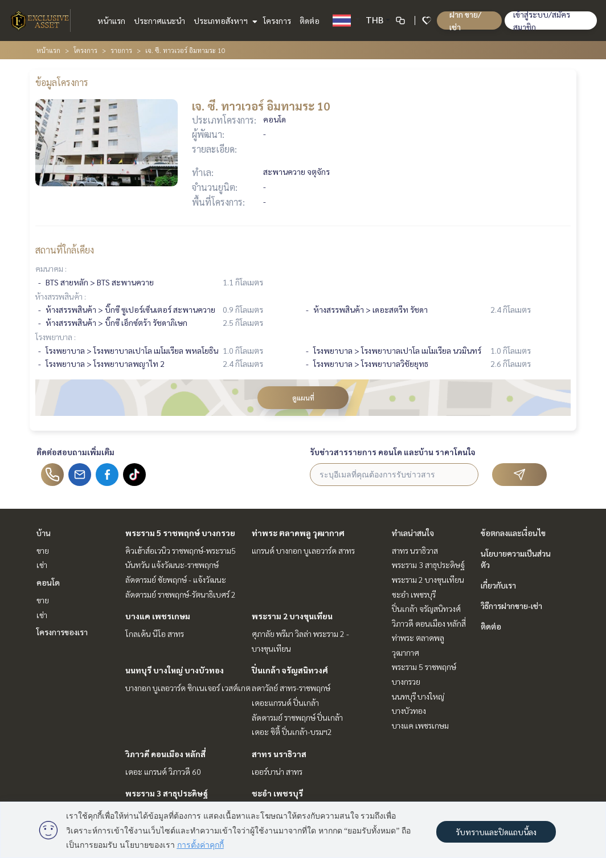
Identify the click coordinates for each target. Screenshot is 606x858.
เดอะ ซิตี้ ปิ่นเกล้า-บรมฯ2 (292, 731)
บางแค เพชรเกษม (157, 616)
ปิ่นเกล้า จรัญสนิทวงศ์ (290, 670)
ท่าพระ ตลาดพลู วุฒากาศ (298, 533)
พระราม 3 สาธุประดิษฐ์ (166, 793)
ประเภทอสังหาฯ (224, 20)
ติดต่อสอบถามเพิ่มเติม (75, 452)
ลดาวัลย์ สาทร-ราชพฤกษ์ (291, 688)
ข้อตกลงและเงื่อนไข (513, 533)
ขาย (42, 550)
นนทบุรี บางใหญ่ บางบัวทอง (174, 670)
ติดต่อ (310, 20)
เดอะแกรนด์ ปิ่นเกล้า (285, 702)
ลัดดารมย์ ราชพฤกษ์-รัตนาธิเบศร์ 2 (180, 594)
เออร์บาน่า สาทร (277, 771)
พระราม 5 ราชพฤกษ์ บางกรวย (180, 533)
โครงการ (277, 20)
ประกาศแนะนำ (159, 20)
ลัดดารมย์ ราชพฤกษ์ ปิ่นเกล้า (297, 717)
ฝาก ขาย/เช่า (465, 20)
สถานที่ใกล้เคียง (64, 250)
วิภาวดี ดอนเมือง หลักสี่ (165, 754)
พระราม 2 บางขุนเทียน (292, 616)
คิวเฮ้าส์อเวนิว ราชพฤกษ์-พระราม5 (180, 550)
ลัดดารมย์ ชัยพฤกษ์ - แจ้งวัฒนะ (175, 579)
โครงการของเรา (62, 632)
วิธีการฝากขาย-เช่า (511, 605)
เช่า (41, 564)
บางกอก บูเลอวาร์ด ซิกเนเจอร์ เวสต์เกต (188, 688)
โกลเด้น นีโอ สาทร (154, 633)
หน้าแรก (111, 20)
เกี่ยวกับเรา (498, 585)
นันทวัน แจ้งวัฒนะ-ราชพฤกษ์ (172, 564)
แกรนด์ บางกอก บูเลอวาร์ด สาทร (303, 550)
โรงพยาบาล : (55, 337)
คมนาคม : (51, 268)
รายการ (121, 50)
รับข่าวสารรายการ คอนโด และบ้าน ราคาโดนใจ (393, 452)
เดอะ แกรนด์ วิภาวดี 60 (163, 771)
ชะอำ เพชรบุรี (277, 793)
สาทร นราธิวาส (279, 754)
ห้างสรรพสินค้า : (60, 296)
